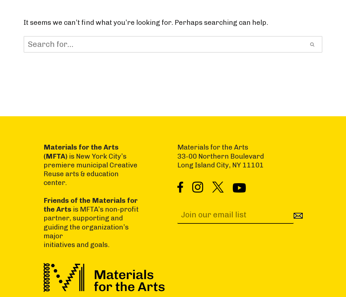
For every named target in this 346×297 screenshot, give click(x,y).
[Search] (163, 44)
